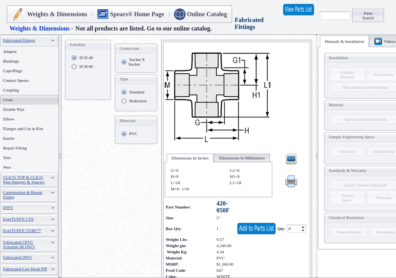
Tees (7, 157)
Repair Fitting (15, 148)
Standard (136, 92)
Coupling (11, 90)
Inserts (8, 138)
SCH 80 (86, 66)
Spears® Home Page (137, 14)
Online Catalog (207, 14)
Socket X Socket (136, 61)
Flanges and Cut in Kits (23, 128)
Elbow (8, 119)
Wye (7, 167)
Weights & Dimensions (57, 14)
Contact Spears (16, 80)
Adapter (10, 51)
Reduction (138, 100)
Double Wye (13, 109)
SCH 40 (86, 57)
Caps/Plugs (12, 70)
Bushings (11, 61)
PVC (133, 133)
